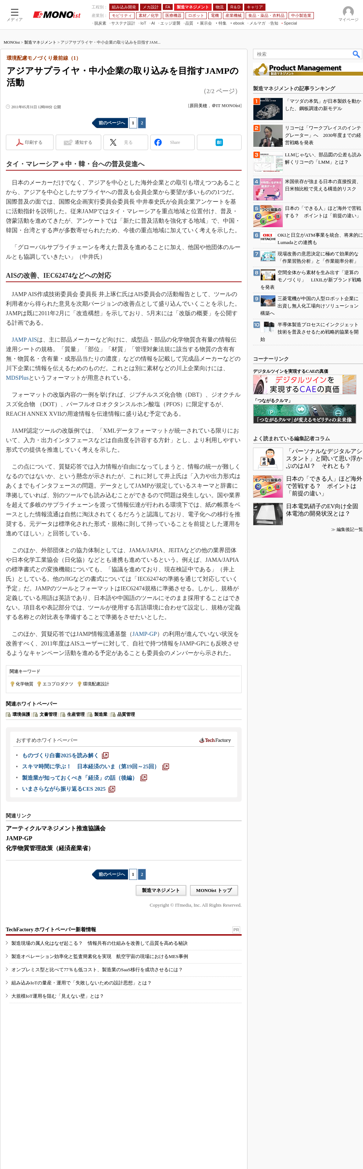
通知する (83, 142)
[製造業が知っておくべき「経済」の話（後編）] (84, 778)
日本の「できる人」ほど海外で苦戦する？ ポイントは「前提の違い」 (324, 486)
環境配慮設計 (96, 684)
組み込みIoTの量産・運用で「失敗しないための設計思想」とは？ (81, 983)
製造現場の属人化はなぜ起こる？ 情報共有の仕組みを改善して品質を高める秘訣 (99, 943)
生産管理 (76, 714)
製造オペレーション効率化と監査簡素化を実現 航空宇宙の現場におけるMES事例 (99, 956)
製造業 (100, 714)
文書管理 (48, 714)
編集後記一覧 (350, 529)
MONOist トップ (214, 890)
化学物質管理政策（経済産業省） (50, 848)
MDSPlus (17, 378)
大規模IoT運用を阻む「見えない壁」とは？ (57, 996)
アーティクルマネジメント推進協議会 (56, 828)
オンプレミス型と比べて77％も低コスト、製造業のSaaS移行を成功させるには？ (97, 969)
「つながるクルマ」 (273, 400)
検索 (356, 54)
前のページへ (112, 122)
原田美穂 (198, 105)
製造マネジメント (40, 42)
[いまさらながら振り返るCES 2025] (68, 789)
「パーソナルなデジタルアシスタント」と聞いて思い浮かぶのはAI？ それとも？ (324, 458)
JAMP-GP (144, 634)
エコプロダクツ (58, 684)
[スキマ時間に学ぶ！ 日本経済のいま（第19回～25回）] (95, 766)
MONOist (12, 42)
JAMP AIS (24, 339)
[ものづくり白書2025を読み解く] (65, 755)
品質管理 (126, 714)
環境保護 (21, 714)
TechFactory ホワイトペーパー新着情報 (51, 929)
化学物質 (24, 684)
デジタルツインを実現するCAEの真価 (290, 371)
